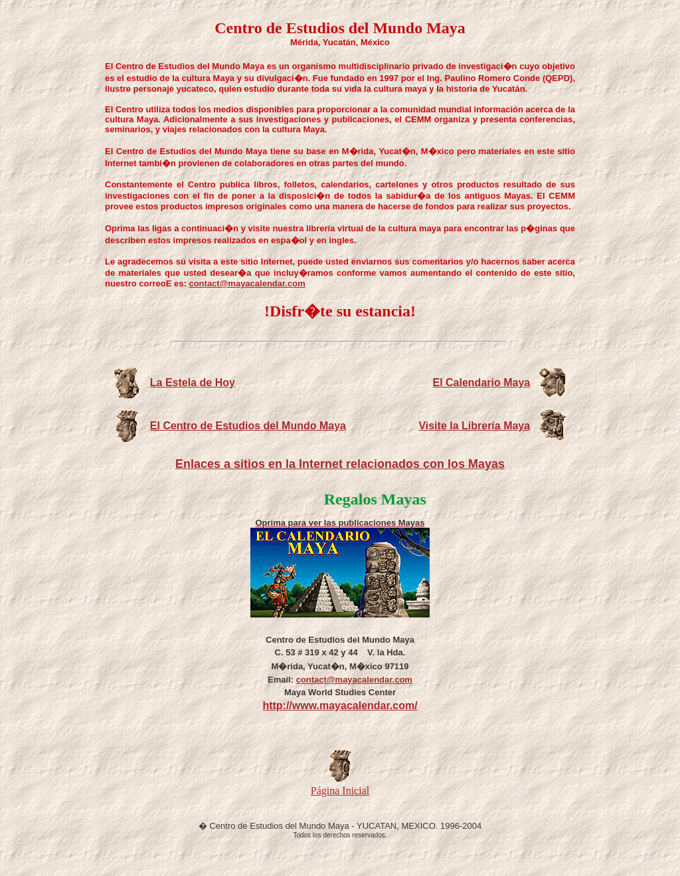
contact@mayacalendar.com (247, 283)
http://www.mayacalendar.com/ (339, 705)
